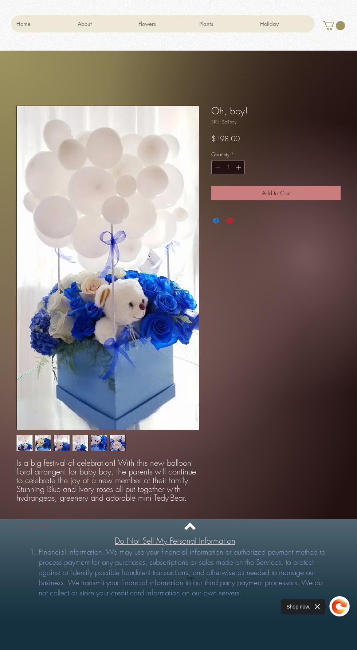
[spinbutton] (228, 167)
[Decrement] (216, 167)
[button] (334, 25)
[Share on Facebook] (216, 220)
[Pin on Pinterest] (229, 220)
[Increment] (239, 167)
